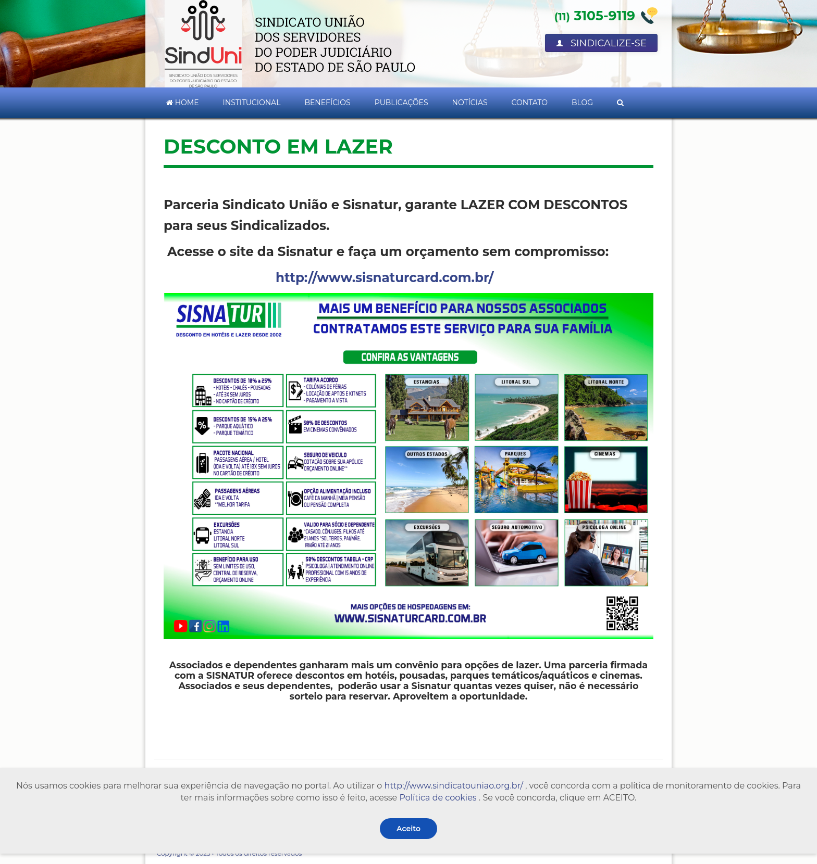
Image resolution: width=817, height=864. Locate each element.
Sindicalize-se (601, 43)
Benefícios (327, 102)
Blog (582, 102)
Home (182, 102)
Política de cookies (437, 798)
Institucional (252, 102)
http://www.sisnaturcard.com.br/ (384, 277)
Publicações (401, 102)
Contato (530, 102)
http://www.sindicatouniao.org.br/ (454, 786)
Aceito (408, 828)
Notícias (470, 102)
